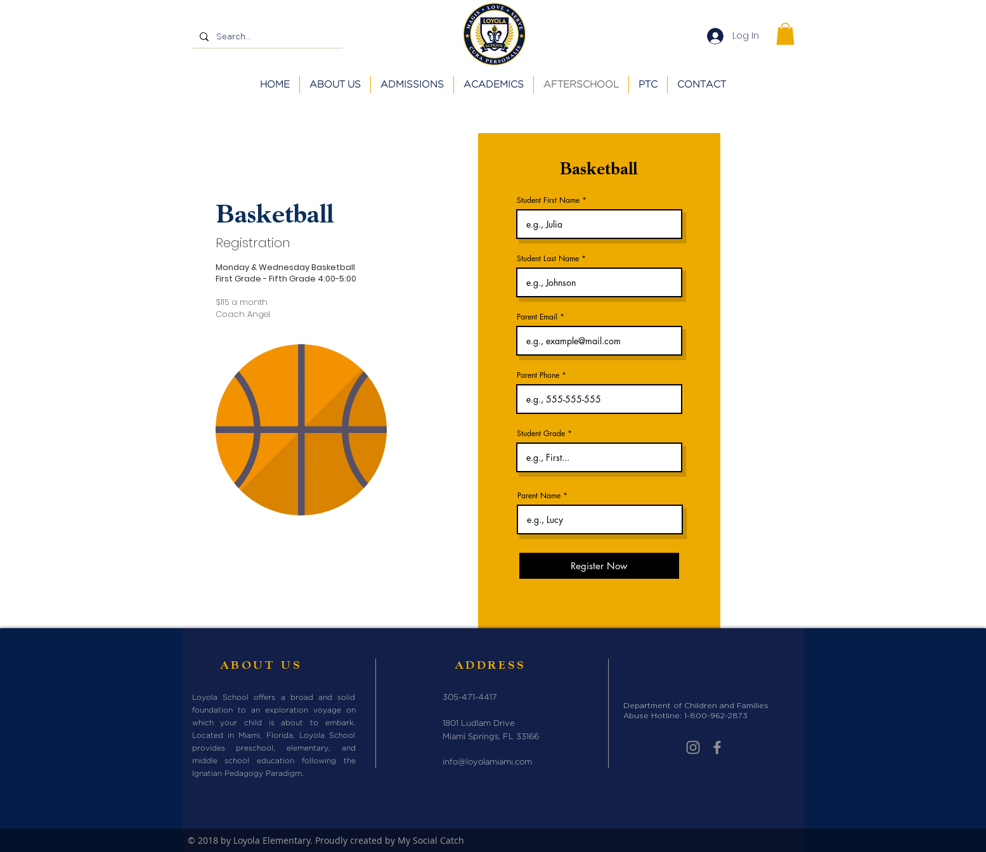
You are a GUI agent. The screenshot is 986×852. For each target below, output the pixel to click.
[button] (785, 34)
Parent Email (537, 317)
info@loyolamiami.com (487, 762)
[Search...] (266, 37)
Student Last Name (548, 258)
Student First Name (548, 200)
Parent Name (539, 496)
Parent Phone (538, 375)
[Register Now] (599, 566)
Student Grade (541, 433)
